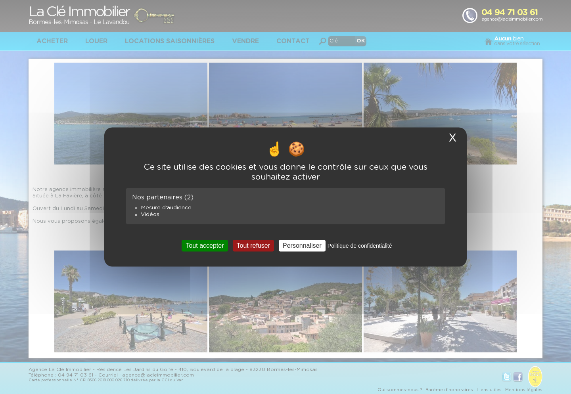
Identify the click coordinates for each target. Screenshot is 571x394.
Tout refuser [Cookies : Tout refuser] (253, 245)
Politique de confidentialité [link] (360, 246)
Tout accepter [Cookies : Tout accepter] (205, 245)
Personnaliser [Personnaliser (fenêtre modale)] (302, 245)
